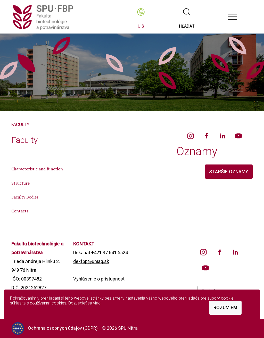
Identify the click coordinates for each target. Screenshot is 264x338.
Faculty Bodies (24, 197)
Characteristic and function (37, 169)
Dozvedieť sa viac (84, 303)
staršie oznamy (228, 171)
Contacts (19, 211)
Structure (20, 183)
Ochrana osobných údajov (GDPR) (63, 328)
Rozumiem (225, 307)
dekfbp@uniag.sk (91, 261)
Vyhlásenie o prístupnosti (99, 279)
